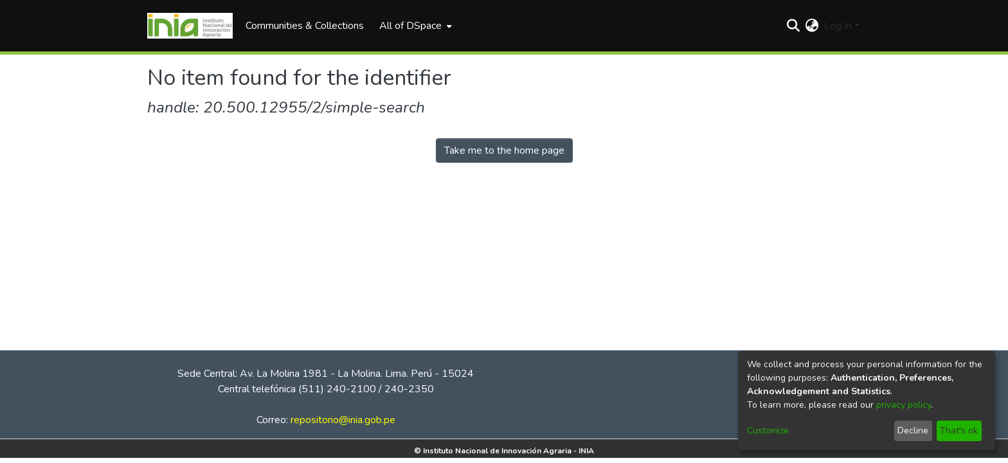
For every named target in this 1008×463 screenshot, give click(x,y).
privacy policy (903, 405)
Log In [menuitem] (838, 26)
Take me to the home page (504, 150)
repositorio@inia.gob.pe (343, 420)
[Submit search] (794, 25)
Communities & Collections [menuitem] (305, 26)
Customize (768, 430)
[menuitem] (414, 25)
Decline (912, 430)
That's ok (959, 430)
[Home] (190, 26)
